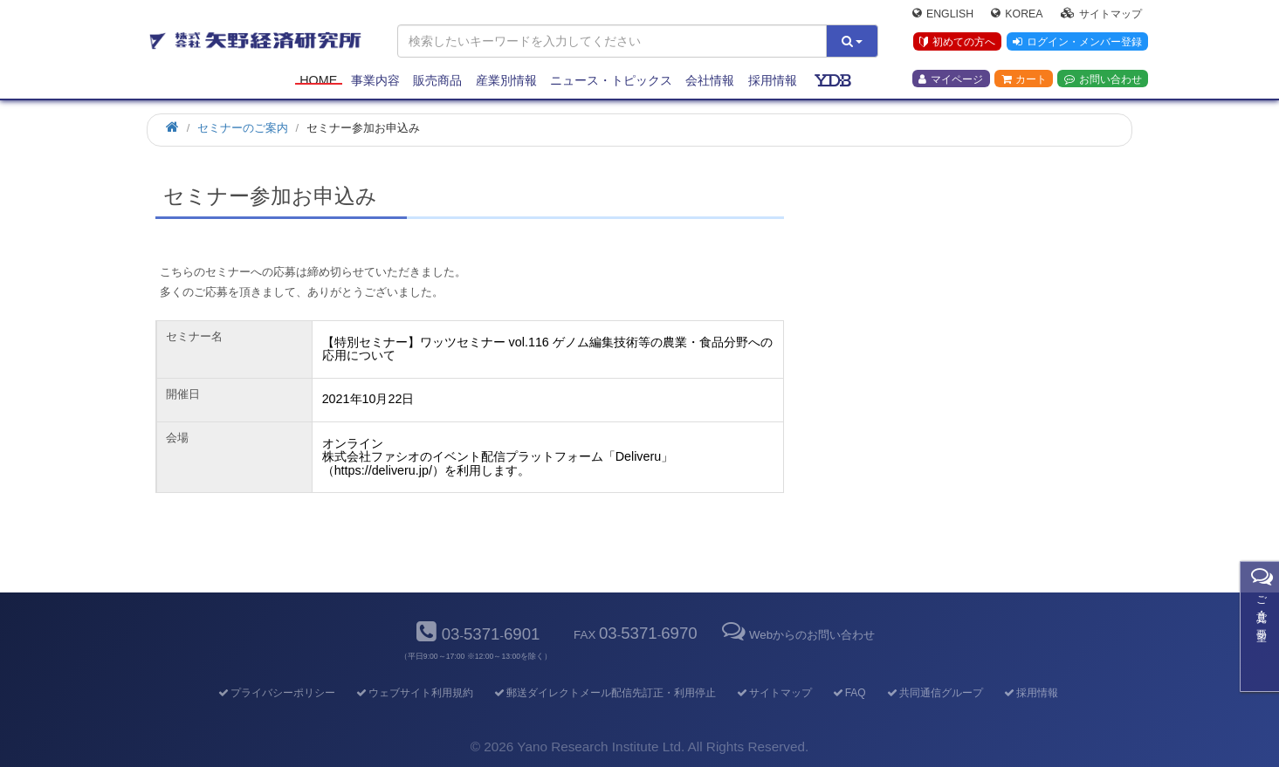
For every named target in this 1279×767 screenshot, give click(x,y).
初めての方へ (957, 43)
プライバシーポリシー (275, 693)
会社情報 (709, 80)
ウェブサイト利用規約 (413, 693)
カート (1024, 79)
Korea (1016, 14)
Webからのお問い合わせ (797, 634)
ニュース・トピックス (611, 80)
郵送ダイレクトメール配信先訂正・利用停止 (603, 693)
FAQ (848, 693)
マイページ (950, 79)
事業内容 (375, 80)
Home (318, 80)
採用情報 (772, 80)
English (942, 14)
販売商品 (437, 80)
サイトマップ (1101, 14)
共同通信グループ (933, 693)
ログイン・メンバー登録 (1077, 43)
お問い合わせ (1103, 79)
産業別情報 (506, 80)
